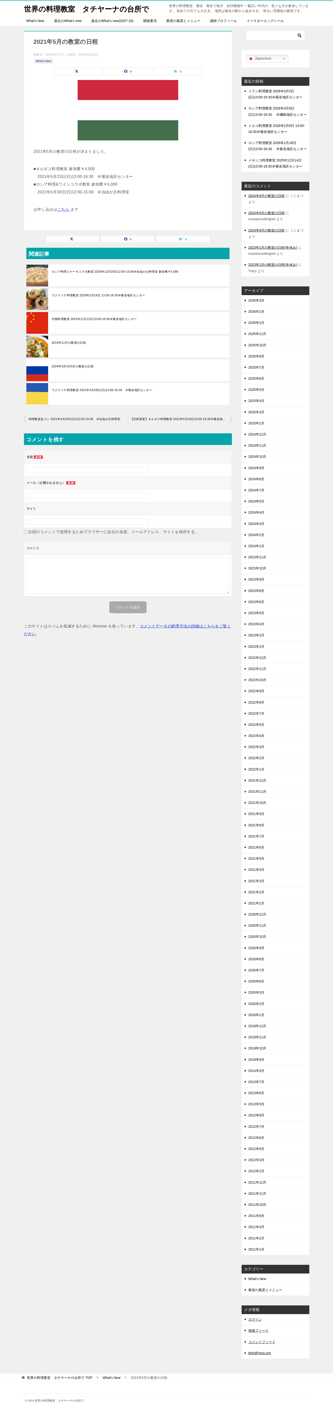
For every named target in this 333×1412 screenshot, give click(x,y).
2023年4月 (256, 624)
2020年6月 (256, 981)
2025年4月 (256, 401)
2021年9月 (256, 814)
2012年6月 (256, 1138)
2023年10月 (257, 568)
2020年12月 (257, 914)
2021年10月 (257, 803)
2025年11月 (257, 334)
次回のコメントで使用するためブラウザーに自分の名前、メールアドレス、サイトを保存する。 (113, 532)
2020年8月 (256, 959)
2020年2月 (256, 1004)
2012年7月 (256, 1126)
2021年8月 (256, 825)
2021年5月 (256, 858)
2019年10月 (257, 1048)
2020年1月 (256, 1015)
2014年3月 (256, 1071)
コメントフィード (261, 1342)
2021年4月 (256, 870)
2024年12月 (257, 434)
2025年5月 (256, 390)
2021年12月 (257, 780)
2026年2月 (256, 311)
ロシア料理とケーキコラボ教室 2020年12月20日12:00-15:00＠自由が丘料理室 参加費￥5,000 (115, 271)
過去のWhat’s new (67, 21)
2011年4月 (256, 1227)
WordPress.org (259, 1353)
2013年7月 (256, 1082)
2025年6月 (256, 378)
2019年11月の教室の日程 (69, 342)
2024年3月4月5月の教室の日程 (73, 366)
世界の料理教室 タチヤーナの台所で (86, 8)
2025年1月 (256, 423)
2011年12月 (257, 1182)
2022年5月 (256, 725)
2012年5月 (256, 1149)
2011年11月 (257, 1193)
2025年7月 (256, 367)
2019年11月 (257, 1037)
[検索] (275, 35)
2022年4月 (256, 736)
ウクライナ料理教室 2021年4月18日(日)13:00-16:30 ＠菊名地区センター (102, 390)
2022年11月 (257, 669)
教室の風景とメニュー (183, 21)
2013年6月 (256, 1093)
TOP (59, 1378)
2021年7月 (256, 836)
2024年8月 (256, 479)
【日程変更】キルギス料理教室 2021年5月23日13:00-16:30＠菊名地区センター (181, 419)
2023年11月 (257, 557)
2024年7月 (256, 490)
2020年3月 (256, 992)
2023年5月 (256, 613)
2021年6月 (256, 847)
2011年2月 (256, 1238)
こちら (63, 209)
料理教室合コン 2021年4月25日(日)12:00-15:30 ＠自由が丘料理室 (74, 419)
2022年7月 (256, 713)
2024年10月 (257, 457)
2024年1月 (256, 546)
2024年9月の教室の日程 (266, 196)
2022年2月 (256, 758)
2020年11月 (257, 925)
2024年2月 (256, 535)
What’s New (35, 21)
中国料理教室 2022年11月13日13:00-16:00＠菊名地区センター (94, 319)
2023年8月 (256, 591)
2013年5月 (256, 1104)
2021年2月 (256, 892)
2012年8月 (256, 1115)
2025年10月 (257, 345)
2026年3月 (256, 300)
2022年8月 (256, 702)
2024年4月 (256, 512)
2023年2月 (256, 635)
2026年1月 (256, 323)
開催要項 (150, 21)
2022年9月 (256, 691)
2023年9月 (256, 579)
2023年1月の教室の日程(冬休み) (272, 247)
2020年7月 (256, 970)
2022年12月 (257, 658)
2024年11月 (257, 445)
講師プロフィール (223, 21)
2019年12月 (257, 1026)
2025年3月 (256, 412)
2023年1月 (256, 646)
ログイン (255, 1319)
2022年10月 (257, 680)
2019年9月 (256, 1060)
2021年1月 (256, 903)
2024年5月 (256, 501)
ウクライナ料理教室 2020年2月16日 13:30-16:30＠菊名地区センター (98, 295)
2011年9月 (256, 1216)
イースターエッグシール (265, 21)
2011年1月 (256, 1249)
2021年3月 (256, 881)
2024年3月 (256, 524)
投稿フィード (258, 1330)
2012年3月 (256, 1160)
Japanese (260, 59)
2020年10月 (257, 937)
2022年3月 (256, 747)
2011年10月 (257, 1205)
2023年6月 (256, 602)
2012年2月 (256, 1171)
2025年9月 (256, 356)
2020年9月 (256, 948)
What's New (43, 61)
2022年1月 (256, 769)
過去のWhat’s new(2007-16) (112, 21)
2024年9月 (256, 468)
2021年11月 (257, 791)
